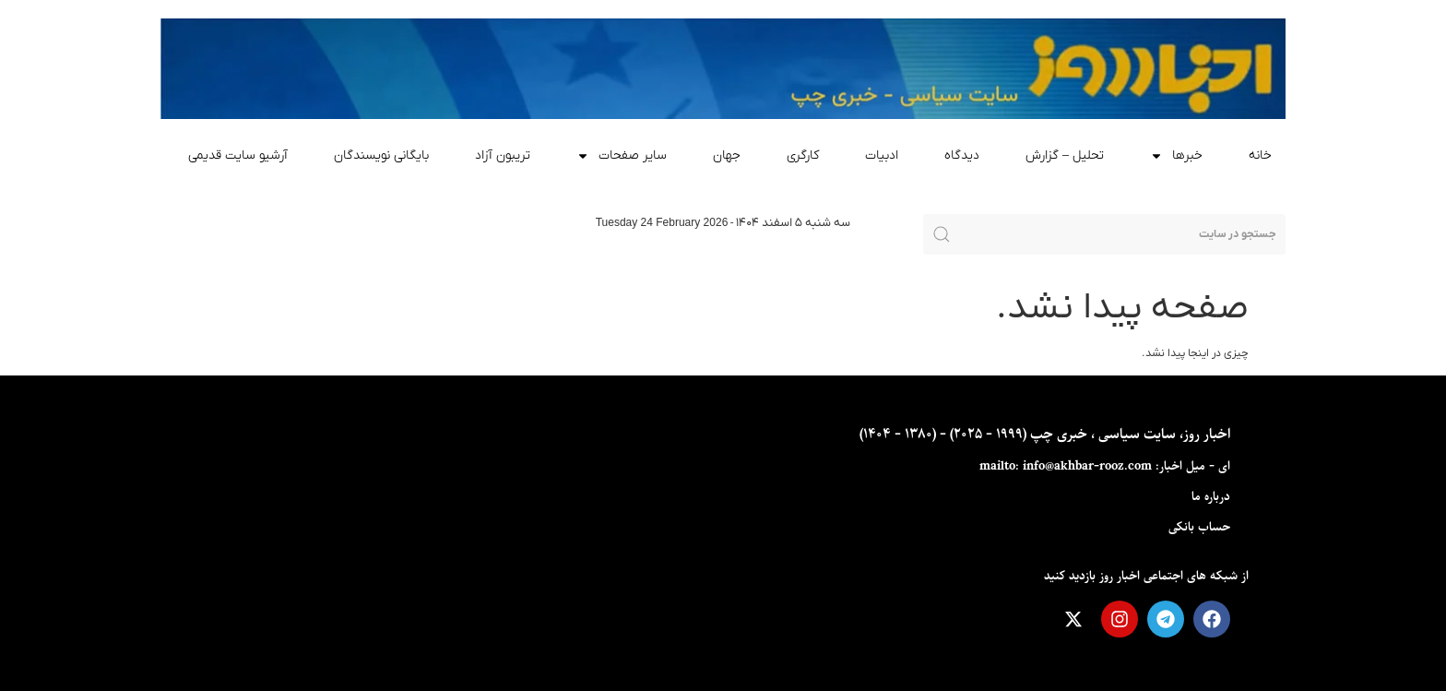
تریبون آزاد (502, 155)
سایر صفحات (621, 156)
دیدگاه (961, 155)
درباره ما (1210, 496)
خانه (1260, 155)
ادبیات (881, 155)
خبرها (1176, 156)
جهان (727, 155)
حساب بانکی (1199, 527)
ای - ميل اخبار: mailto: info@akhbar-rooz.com (1104, 466)
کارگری (803, 155)
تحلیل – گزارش (1064, 155)
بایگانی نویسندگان (381, 155)
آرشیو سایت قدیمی (238, 155)
